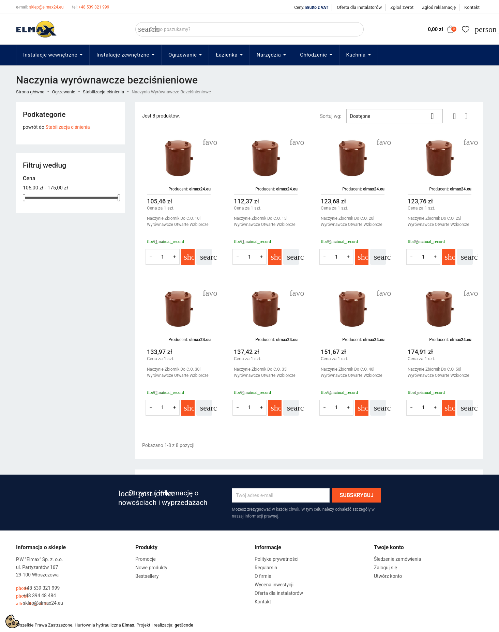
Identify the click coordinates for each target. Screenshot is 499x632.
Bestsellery (146, 576)
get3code (184, 625)
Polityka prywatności (277, 559)
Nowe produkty (151, 567)
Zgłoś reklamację (439, 7)
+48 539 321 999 (90, 7)
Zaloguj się (385, 567)
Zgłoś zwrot (401, 7)
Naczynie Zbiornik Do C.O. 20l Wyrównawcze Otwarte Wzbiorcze (351, 221)
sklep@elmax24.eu (39, 7)
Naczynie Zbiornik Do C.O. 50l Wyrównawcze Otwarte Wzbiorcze (438, 372)
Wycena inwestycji (274, 584)
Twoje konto (389, 547)
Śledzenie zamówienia (397, 559)
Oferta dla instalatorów (359, 7)
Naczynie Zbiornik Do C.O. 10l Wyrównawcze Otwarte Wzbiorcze (178, 221)
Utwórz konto (388, 576)
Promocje (145, 559)
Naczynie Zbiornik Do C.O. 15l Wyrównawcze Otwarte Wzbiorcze (265, 221)
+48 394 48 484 (36, 596)
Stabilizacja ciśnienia (67, 127)
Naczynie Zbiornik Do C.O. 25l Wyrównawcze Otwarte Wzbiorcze (438, 221)
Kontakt (472, 7)
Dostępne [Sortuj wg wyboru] (394, 116)
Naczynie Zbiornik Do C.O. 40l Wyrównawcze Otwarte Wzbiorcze (351, 372)
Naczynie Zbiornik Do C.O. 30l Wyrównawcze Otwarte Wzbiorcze (178, 372)
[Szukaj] (249, 29)
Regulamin (266, 567)
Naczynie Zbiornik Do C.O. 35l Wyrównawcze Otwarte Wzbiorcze (265, 372)
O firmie (263, 576)
